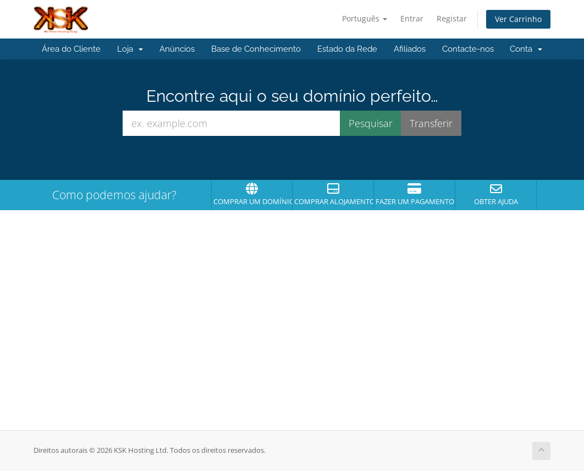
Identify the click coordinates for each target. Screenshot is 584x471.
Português (364, 18)
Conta (526, 49)
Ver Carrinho (518, 19)
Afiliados (410, 49)
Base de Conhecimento (256, 49)
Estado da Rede (347, 49)
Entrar (411, 18)
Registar (452, 18)
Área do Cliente (71, 49)
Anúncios (177, 49)
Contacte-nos (468, 49)
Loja (130, 49)
